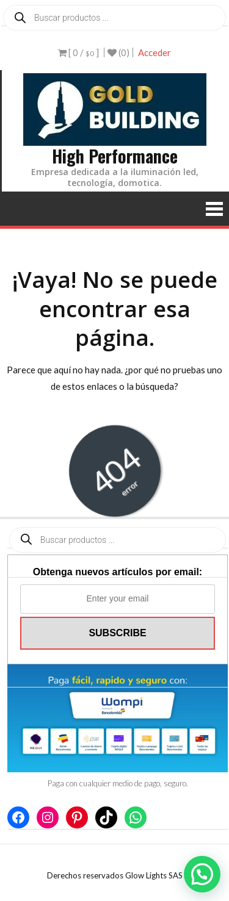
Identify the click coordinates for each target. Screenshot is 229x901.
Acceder (154, 52)
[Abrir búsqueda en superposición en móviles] (114, 17)
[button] (202, 874)
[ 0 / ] (78, 52)
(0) (118, 52)
